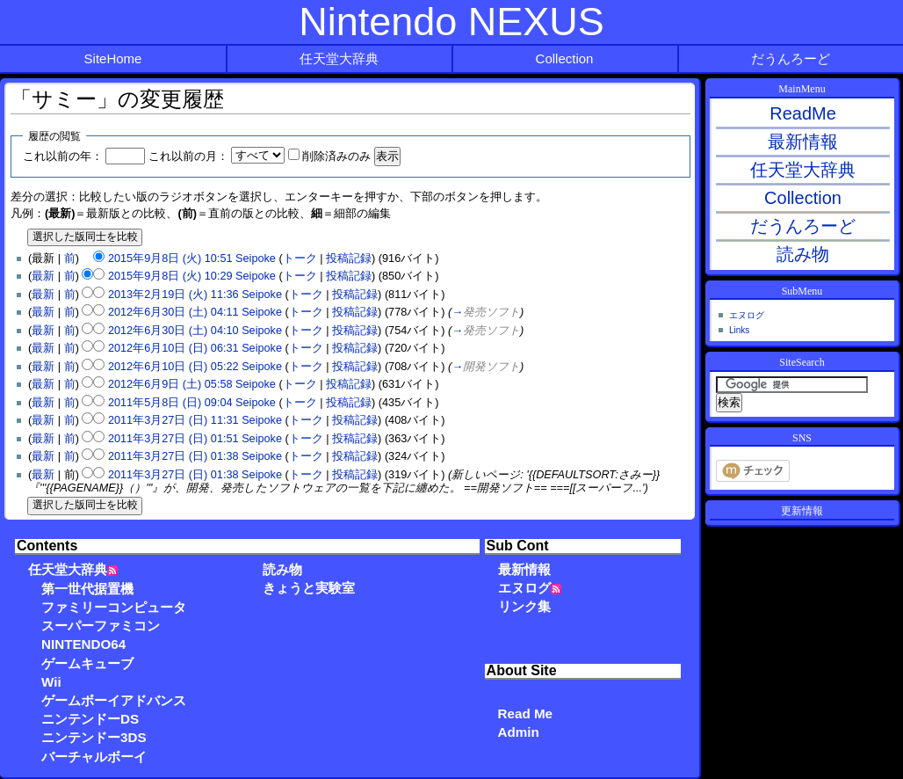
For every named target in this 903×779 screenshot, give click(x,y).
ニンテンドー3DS (94, 737)
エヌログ (524, 587)
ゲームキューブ (87, 663)
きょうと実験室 (309, 587)
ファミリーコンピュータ (113, 607)
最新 (43, 276)
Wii (51, 681)
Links (739, 330)
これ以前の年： (63, 156)
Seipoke (255, 258)
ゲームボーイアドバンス (113, 700)
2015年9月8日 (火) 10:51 (170, 258)
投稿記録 (349, 258)
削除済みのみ (336, 156)
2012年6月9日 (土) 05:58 (170, 384)
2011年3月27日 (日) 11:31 (173, 420)
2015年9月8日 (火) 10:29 (170, 276)
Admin (518, 731)
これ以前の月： (188, 156)
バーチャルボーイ (94, 756)
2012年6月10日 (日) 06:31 (173, 348)
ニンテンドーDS (90, 718)
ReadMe (802, 113)
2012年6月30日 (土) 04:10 (173, 330)
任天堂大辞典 (339, 58)
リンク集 (524, 606)
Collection (565, 58)
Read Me (525, 713)
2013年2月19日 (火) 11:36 (173, 294)
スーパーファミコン (100, 625)
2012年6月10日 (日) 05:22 (173, 366)
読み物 (282, 569)
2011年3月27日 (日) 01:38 (173, 456)
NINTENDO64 (83, 644)
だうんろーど (790, 58)
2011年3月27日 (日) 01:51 (173, 439)
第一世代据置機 (87, 588)
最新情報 (524, 569)
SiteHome (113, 58)
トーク (300, 258)
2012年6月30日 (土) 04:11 (173, 312)
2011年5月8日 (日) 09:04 (170, 403)
